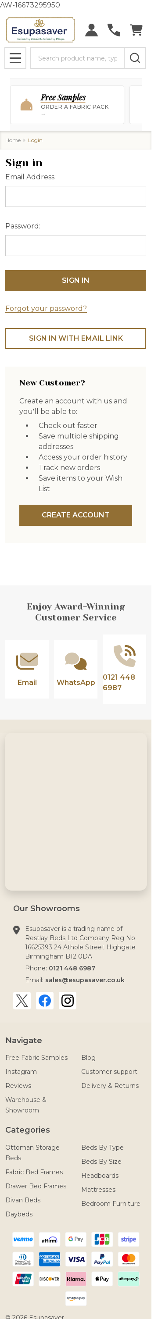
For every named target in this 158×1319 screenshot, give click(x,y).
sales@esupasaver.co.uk (85, 980)
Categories (27, 1130)
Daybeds (18, 1214)
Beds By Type (102, 1147)
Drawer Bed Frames (35, 1186)
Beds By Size (101, 1162)
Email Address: (30, 177)
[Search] (135, 58)
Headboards (99, 1176)
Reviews (18, 1086)
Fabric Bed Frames (34, 1172)
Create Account (76, 515)
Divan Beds (22, 1200)
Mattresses (98, 1190)
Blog (88, 1058)
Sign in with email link (76, 338)
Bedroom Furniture (110, 1204)
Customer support (109, 1072)
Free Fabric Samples (36, 1058)
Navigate (23, 1040)
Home (13, 140)
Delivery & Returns (110, 1086)
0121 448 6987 (72, 968)
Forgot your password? (46, 308)
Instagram (21, 1072)
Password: (22, 226)
